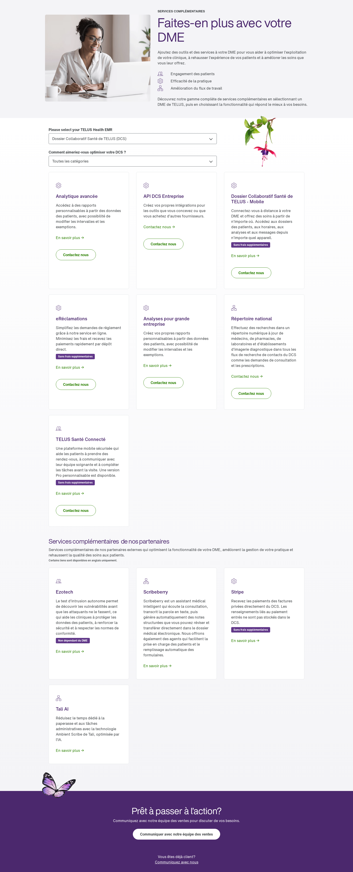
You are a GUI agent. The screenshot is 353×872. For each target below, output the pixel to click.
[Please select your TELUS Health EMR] (133, 138)
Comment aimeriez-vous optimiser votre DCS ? (87, 152)
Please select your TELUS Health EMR (80, 129)
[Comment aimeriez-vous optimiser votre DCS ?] (133, 161)
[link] (70, 237)
